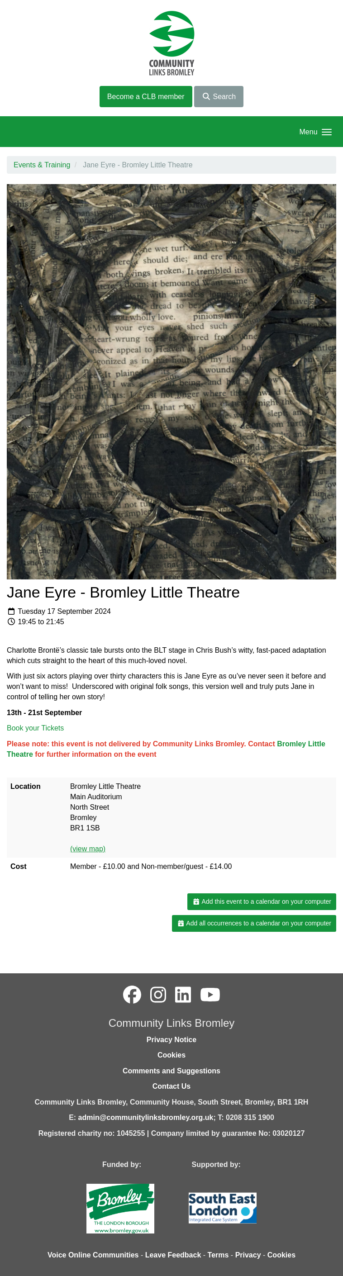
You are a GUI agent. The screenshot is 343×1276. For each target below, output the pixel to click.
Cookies (171, 1055)
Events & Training (42, 165)
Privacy (248, 1255)
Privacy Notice (171, 1040)
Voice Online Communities (93, 1255)
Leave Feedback (173, 1255)
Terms (218, 1255)
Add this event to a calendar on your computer (261, 901)
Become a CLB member (146, 96)
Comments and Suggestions (171, 1071)
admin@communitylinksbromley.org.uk (146, 1117)
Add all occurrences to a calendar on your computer (254, 923)
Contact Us (171, 1086)
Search (219, 96)
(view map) (87, 849)
